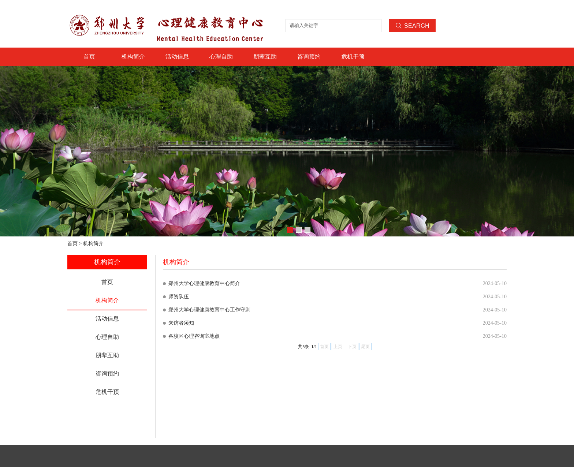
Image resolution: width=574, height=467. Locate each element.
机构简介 (133, 56)
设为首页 (473, 7)
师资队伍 (178, 296)
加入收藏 (498, 7)
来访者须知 (181, 323)
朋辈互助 (265, 56)
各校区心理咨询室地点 (194, 336)
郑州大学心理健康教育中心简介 (204, 283)
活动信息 (177, 56)
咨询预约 (309, 56)
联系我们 (448, 7)
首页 (89, 56)
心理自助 (221, 56)
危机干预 (353, 56)
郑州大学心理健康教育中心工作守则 (209, 310)
